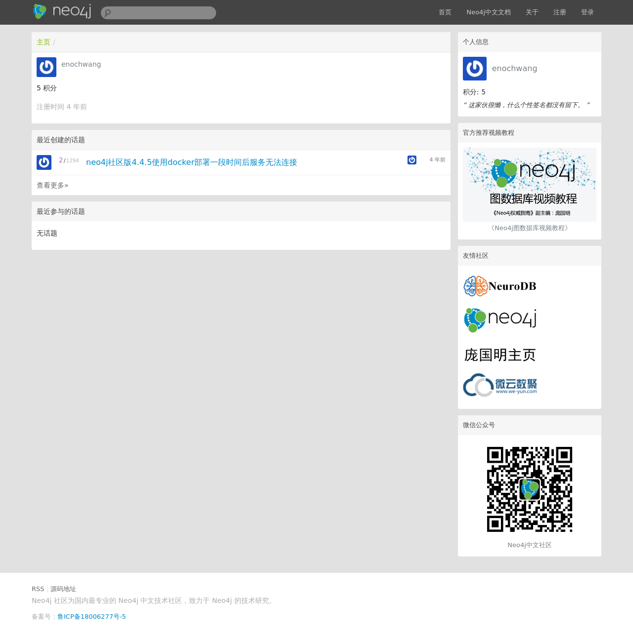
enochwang (515, 68)
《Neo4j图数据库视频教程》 (529, 228)
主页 (43, 42)
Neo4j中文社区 (529, 545)
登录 (587, 12)
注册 (559, 12)
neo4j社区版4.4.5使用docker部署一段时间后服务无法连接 (191, 162)
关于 (532, 12)
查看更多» (53, 185)
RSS (38, 589)
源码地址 (63, 589)
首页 (445, 12)
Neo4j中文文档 (488, 12)
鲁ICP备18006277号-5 (91, 616)
